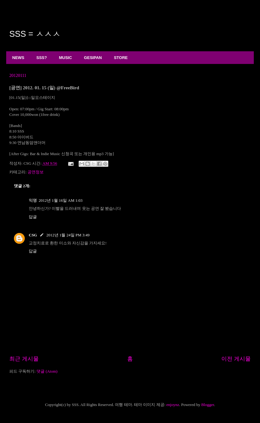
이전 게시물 (236, 359)
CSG (33, 235)
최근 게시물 (24, 359)
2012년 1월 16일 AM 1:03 (61, 200)
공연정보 (36, 172)
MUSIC (65, 57)
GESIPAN (93, 57)
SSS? (42, 57)
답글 (33, 216)
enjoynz (173, 404)
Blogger (207, 404)
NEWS (18, 57)
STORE (121, 57)
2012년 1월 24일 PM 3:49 (67, 235)
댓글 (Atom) (47, 371)
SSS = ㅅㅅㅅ (35, 34)
